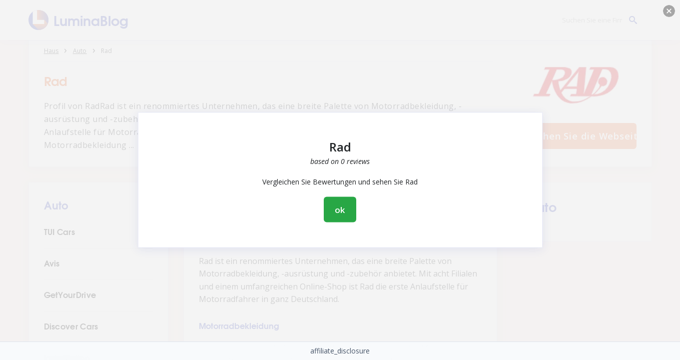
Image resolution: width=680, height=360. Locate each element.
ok (340, 210)
